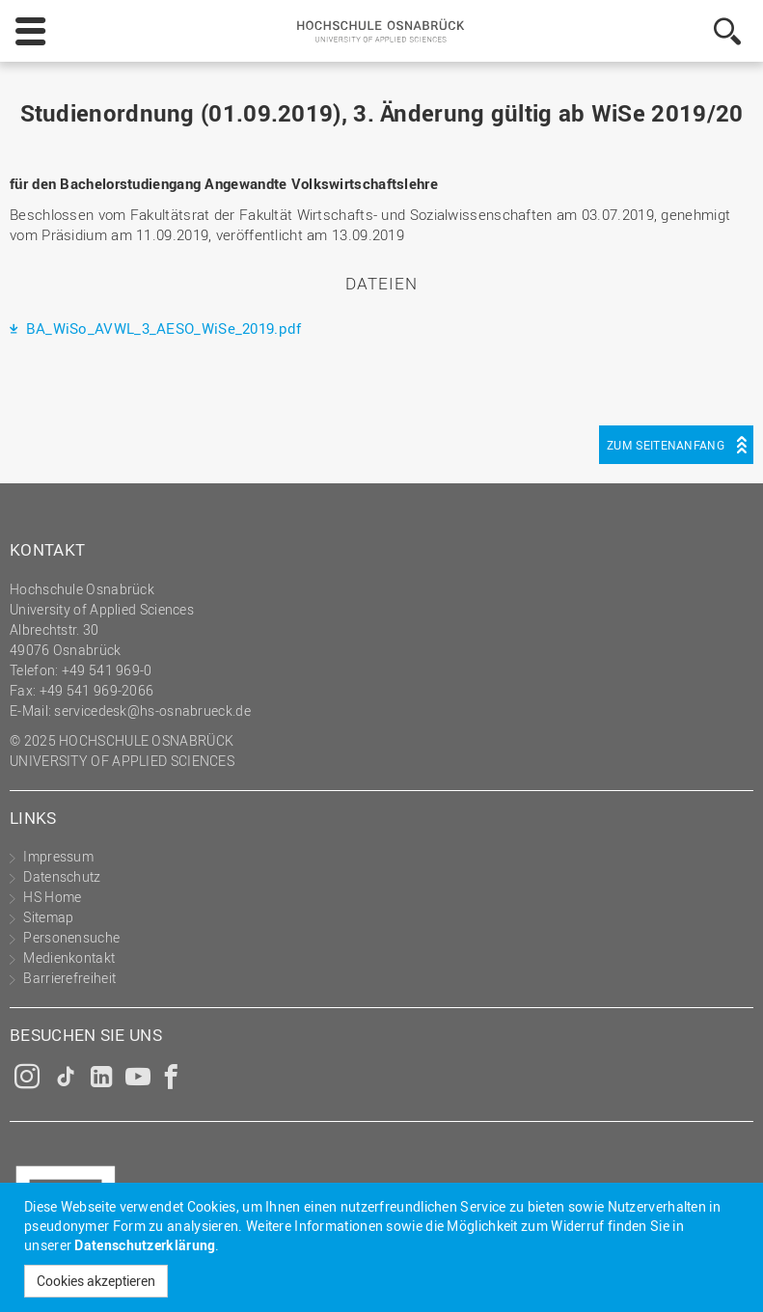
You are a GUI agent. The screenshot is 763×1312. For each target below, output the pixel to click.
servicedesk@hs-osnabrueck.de (152, 710)
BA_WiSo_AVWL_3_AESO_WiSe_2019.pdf (161, 328)
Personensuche (71, 937)
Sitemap (48, 917)
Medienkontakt (69, 957)
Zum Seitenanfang (665, 444)
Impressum (58, 856)
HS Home (52, 897)
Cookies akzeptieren (96, 1280)
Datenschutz (61, 876)
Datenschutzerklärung (144, 1245)
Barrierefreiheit (69, 978)
